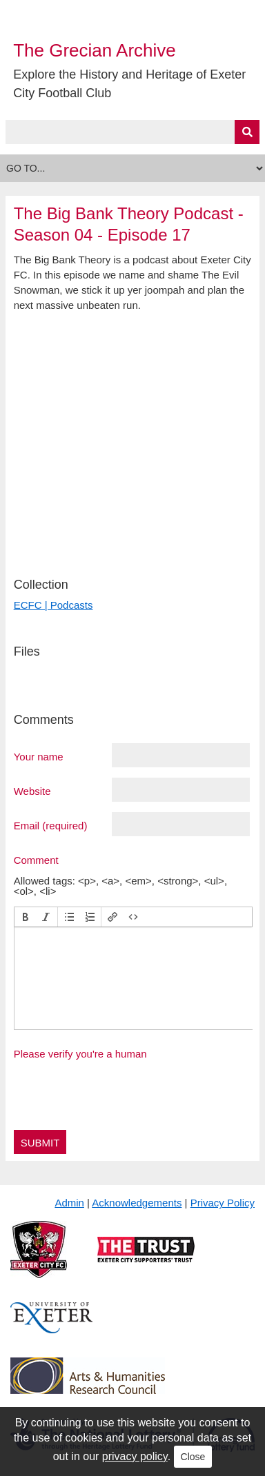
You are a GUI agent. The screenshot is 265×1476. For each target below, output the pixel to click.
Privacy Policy (222, 1203)
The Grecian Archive (94, 50)
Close (193, 1456)
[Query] (133, 132)
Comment (36, 859)
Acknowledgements (136, 1203)
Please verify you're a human (80, 1054)
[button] (25, 917)
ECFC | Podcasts (53, 605)
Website (32, 790)
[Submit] (247, 132)
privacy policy (135, 1456)
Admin (69, 1203)
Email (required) (51, 825)
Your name (38, 756)
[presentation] (26, 916)
